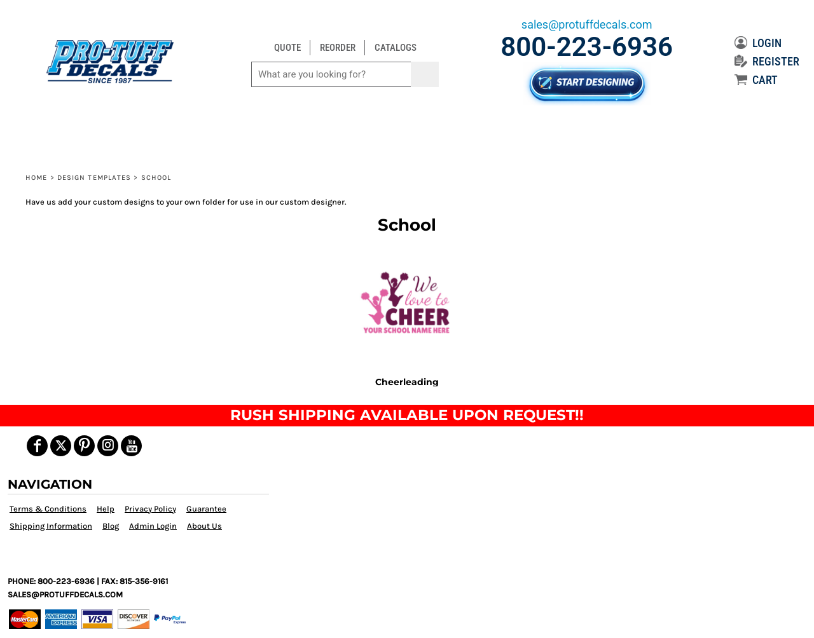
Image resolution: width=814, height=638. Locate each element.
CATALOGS (396, 47)
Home (36, 177)
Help (105, 508)
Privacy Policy (150, 508)
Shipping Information (51, 526)
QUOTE (287, 47)
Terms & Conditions (48, 508)
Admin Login (153, 526)
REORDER (337, 47)
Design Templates (94, 177)
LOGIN (758, 43)
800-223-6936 (586, 46)
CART (756, 79)
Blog (110, 526)
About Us (204, 526)
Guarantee (206, 508)
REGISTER (767, 61)
